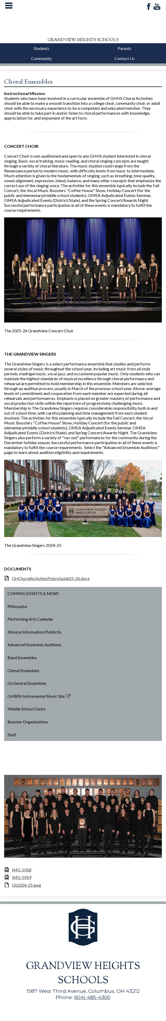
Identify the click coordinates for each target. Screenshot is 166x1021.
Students (41, 48)
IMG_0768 (21, 869)
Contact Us (124, 58)
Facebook (149, 7)
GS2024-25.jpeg (26, 885)
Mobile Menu (8, 6)
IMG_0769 (21, 877)
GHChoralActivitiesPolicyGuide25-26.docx (51, 578)
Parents (124, 48)
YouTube (157, 7)
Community (41, 58)
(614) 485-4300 (92, 997)
